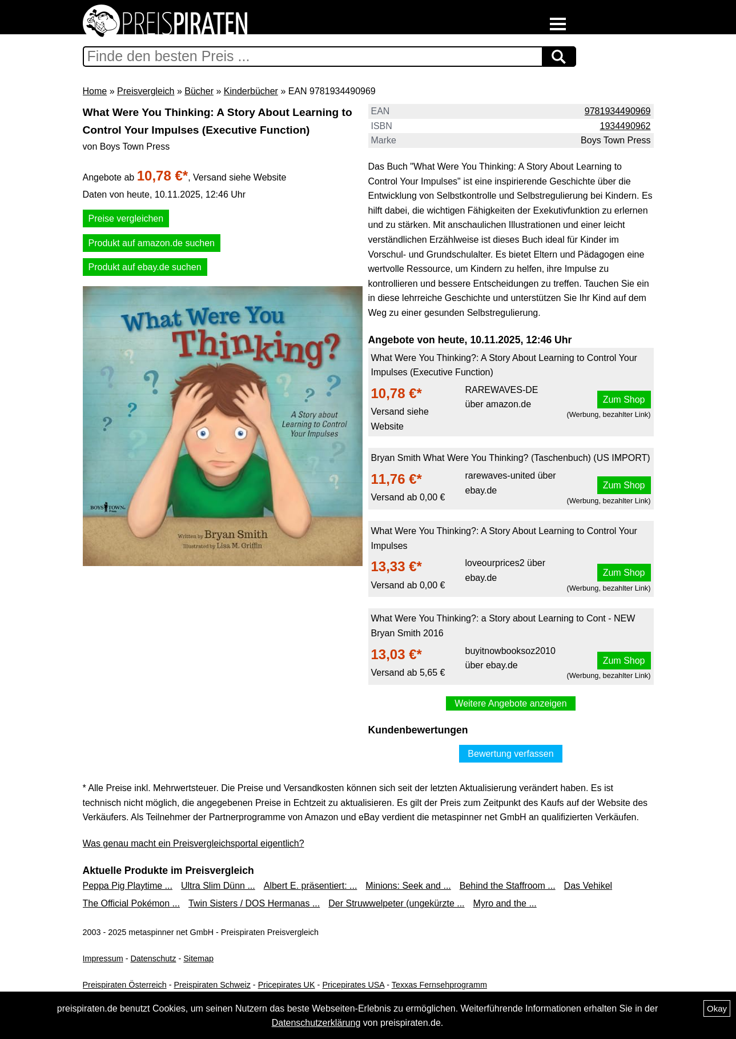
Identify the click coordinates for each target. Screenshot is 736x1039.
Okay (717, 1008)
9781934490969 (618, 111)
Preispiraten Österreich (125, 984)
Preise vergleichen (126, 218)
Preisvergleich (145, 91)
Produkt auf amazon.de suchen (152, 243)
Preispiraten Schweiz (212, 984)
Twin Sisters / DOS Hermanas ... (254, 903)
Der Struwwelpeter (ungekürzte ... (396, 903)
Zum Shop (624, 399)
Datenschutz (153, 958)
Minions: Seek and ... (408, 885)
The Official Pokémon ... (131, 903)
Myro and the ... (505, 903)
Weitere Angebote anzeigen (510, 703)
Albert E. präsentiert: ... (310, 885)
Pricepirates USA (353, 984)
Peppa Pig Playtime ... (127, 885)
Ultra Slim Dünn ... (218, 885)
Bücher (199, 91)
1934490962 (625, 126)
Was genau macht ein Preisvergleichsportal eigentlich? (193, 843)
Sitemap (198, 958)
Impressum (103, 958)
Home (95, 91)
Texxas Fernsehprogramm (439, 984)
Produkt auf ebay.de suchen (145, 267)
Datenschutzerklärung (316, 1023)
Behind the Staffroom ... (508, 885)
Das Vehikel (588, 885)
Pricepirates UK (286, 984)
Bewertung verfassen (510, 754)
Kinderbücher (251, 91)
